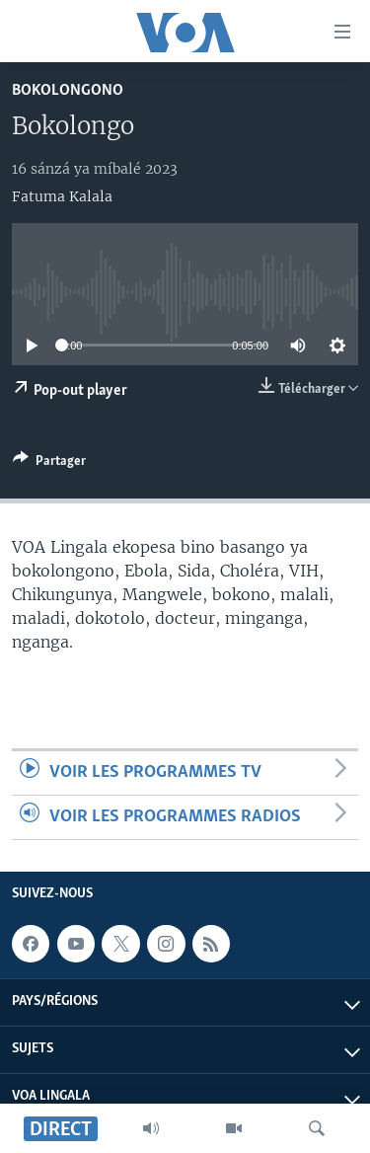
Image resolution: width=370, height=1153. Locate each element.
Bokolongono (67, 90)
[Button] (49, 464)
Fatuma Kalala (62, 196)
